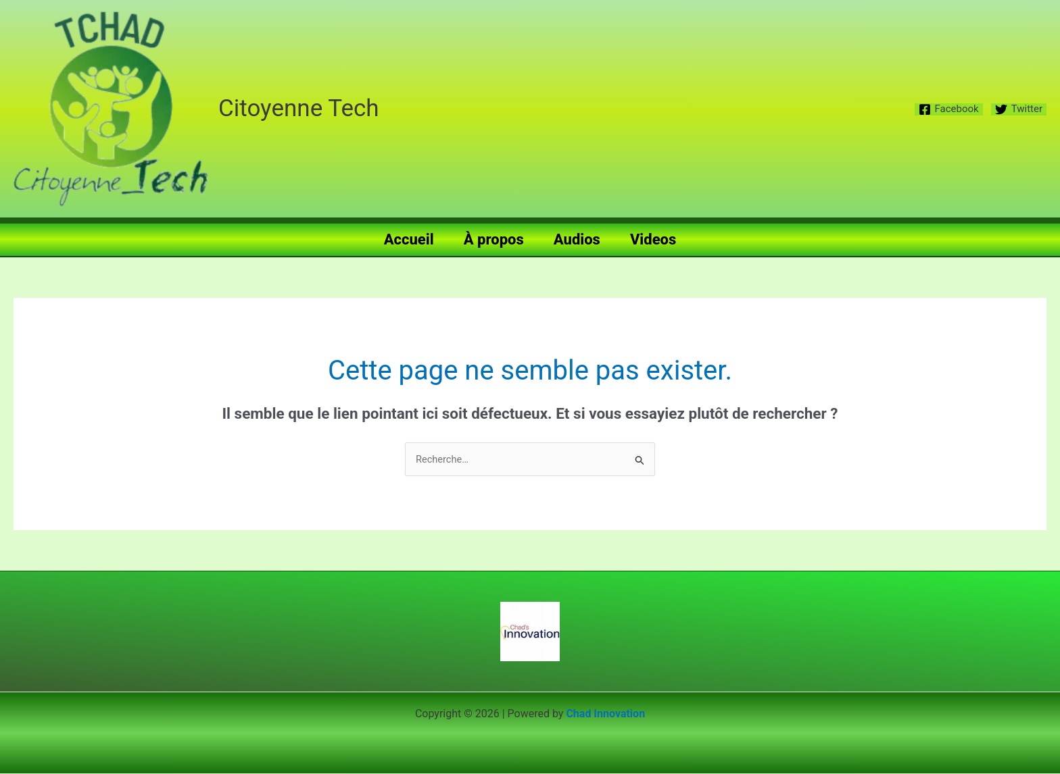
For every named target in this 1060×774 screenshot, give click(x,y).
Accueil (409, 239)
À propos (494, 239)
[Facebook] (949, 109)
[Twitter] (1018, 109)
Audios (577, 239)
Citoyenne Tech (298, 108)
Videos (653, 239)
